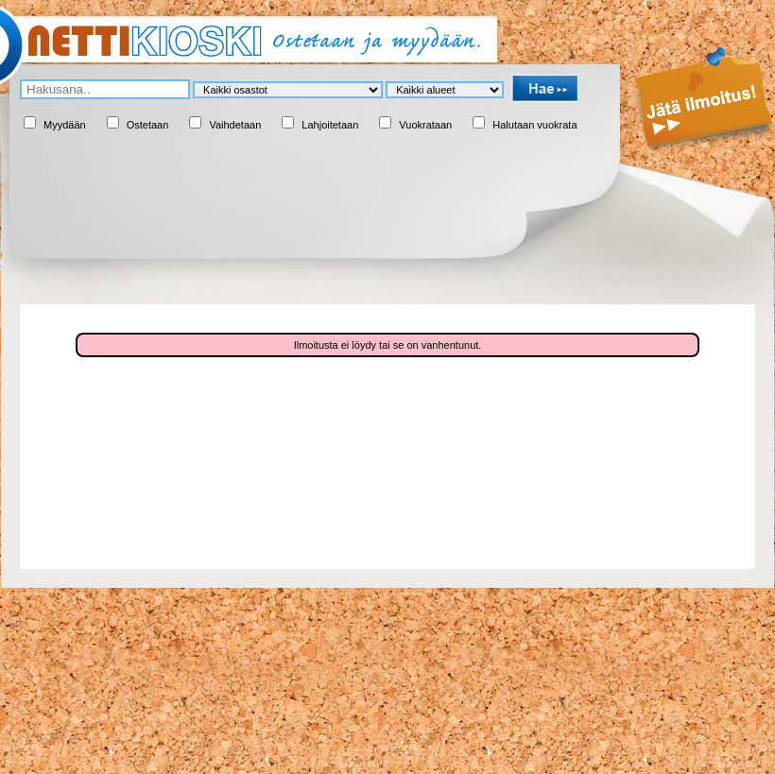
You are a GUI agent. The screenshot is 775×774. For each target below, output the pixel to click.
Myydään (64, 124)
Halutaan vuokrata (534, 124)
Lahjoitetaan (329, 124)
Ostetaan (148, 124)
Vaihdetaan (235, 124)
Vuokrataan (425, 124)
